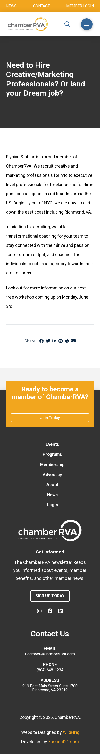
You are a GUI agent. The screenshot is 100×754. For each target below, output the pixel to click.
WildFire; (71, 732)
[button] (67, 24)
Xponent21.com (63, 741)
